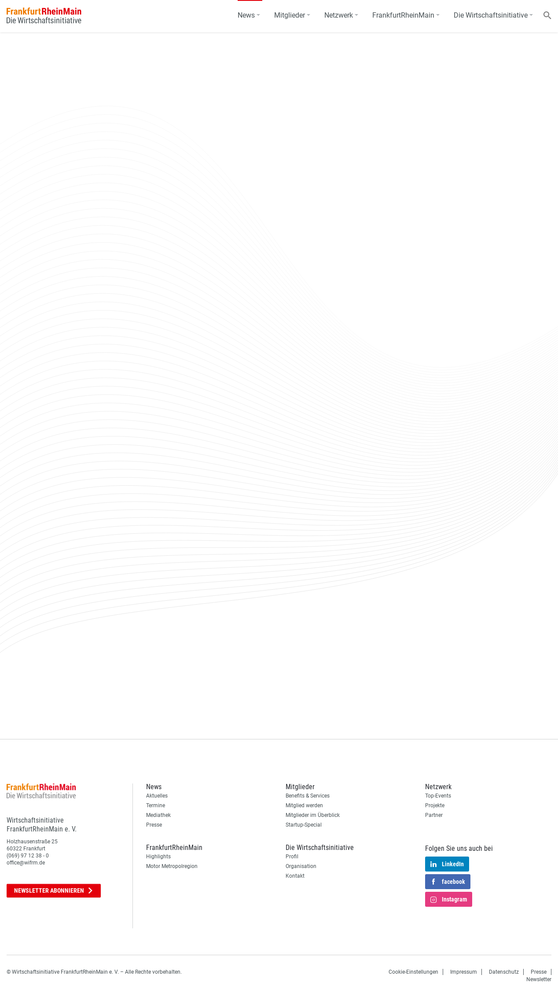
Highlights (158, 856)
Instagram (448, 899)
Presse (154, 825)
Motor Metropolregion (172, 866)
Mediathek (158, 815)
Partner (434, 815)
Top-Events (438, 796)
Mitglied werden (304, 805)
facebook (447, 882)
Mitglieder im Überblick (313, 815)
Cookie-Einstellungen (413, 972)
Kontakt (295, 876)
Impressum (463, 972)
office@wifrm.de (26, 863)
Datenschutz (504, 972)
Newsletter (53, 890)
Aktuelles (157, 796)
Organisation (301, 866)
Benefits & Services (308, 796)
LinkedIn (447, 864)
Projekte (434, 805)
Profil (292, 856)
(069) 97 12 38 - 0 (28, 856)
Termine (155, 805)
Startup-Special (304, 825)
